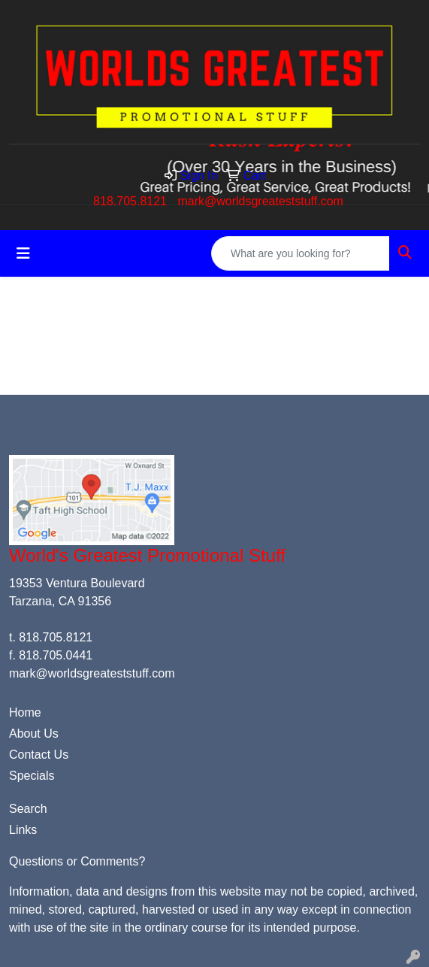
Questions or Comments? (77, 861)
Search (28, 808)
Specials (31, 775)
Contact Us (38, 754)
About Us (34, 733)
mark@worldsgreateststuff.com (260, 201)
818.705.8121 (130, 201)
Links (23, 829)
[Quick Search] (300, 253)
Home (25, 712)
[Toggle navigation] (23, 253)
